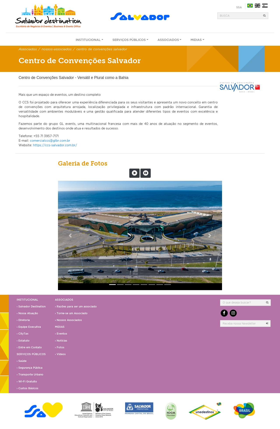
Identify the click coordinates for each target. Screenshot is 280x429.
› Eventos (61, 333)
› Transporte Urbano (30, 374)
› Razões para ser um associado (76, 306)
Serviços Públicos (129, 39)
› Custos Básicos (27, 388)
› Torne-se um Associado (71, 313)
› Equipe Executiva (29, 326)
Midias (196, 39)
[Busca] (239, 15)
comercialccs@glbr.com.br (50, 140)
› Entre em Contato (29, 347)
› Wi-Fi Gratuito (27, 381)
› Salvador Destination (31, 306)
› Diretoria (23, 320)
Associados (168, 39)
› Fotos (59, 347)
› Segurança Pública (29, 367)
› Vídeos (60, 354)
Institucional (88, 39)
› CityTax (22, 333)
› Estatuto (23, 340)
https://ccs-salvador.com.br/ (55, 145)
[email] (242, 323)
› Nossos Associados (68, 320)
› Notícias (61, 340)
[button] (70, 235)
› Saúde (21, 360)
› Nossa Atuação (27, 313)
